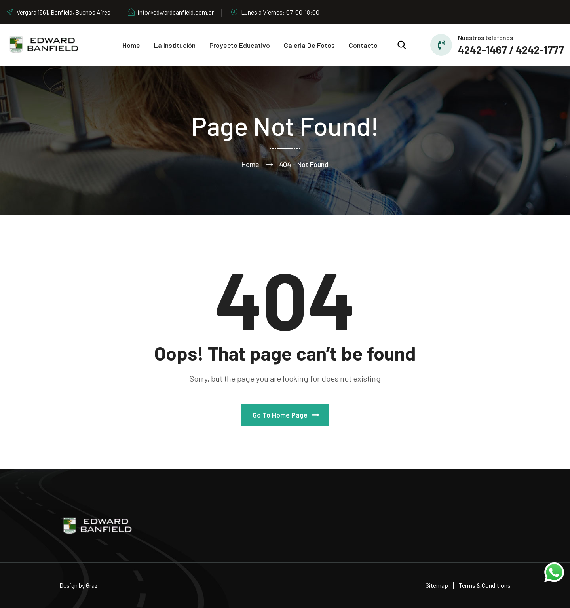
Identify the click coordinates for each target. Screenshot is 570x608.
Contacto (363, 45)
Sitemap (437, 585)
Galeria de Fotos (309, 45)
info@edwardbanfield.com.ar (170, 12)
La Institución (175, 45)
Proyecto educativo (239, 45)
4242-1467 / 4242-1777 (511, 50)
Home (131, 45)
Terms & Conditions (485, 585)
